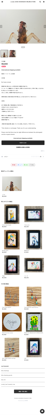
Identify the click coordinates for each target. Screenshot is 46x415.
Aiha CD (3, 379)
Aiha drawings (5, 370)
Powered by (23, 400)
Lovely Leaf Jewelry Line (8, 384)
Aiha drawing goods (6, 375)
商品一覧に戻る (23, 391)
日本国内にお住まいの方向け (23, 147)
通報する (42, 150)
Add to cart (23, 142)
